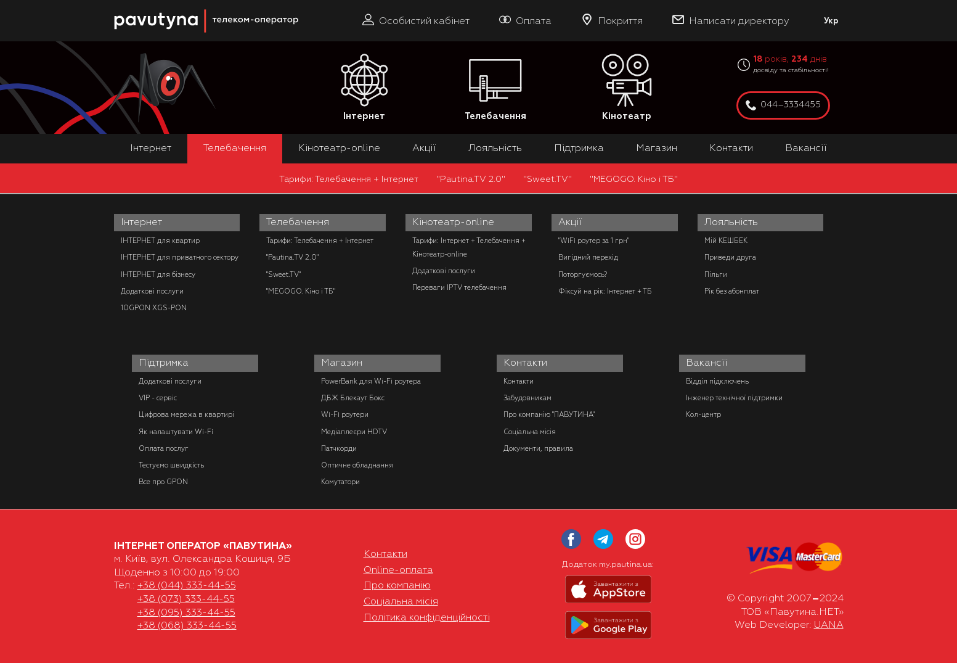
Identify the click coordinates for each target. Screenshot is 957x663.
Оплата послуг (164, 448)
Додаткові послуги (152, 291)
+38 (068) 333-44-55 (187, 625)
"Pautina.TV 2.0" (470, 178)
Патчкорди (339, 448)
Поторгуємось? (582, 274)
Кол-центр (703, 414)
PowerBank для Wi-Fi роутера (371, 381)
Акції (424, 148)
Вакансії (806, 148)
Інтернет (364, 88)
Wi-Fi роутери (345, 414)
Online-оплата (398, 570)
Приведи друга (730, 257)
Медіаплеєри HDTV (354, 431)
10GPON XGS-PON (154, 307)
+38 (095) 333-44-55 (186, 612)
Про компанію (397, 585)
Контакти (731, 148)
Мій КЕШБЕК (725, 240)
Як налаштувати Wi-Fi (176, 431)
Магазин (656, 148)
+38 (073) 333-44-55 (186, 599)
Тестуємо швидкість (171, 465)
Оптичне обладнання (357, 465)
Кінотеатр (626, 88)
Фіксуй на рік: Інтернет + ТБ (605, 291)
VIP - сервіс (158, 397)
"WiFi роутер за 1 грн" (593, 240)
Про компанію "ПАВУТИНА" (549, 414)
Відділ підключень (717, 381)
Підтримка (579, 148)
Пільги (715, 274)
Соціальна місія (529, 431)
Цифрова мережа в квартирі (186, 414)
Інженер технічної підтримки (734, 397)
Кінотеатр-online (339, 148)
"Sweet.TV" (547, 178)
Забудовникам (527, 397)
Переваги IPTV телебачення (459, 287)
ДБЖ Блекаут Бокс (353, 397)
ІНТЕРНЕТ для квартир (160, 240)
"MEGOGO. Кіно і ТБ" (634, 178)
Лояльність (495, 148)
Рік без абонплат (731, 291)
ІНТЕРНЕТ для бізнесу (158, 274)
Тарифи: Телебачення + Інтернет (348, 178)
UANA (829, 625)
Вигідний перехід (588, 257)
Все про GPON (163, 481)
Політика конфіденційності (427, 617)
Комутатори (340, 481)
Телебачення (495, 88)
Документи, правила (538, 448)
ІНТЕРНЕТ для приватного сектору (179, 257)
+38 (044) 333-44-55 (186, 585)
